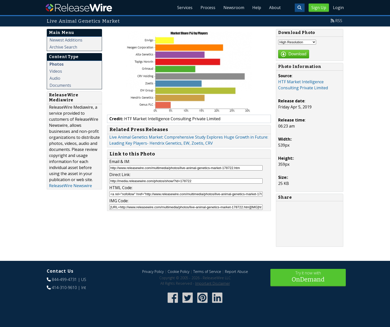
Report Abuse (236, 271)
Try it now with (308, 277)
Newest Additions (66, 40)
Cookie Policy (178, 271)
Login (338, 7)
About (275, 7)
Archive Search (63, 47)
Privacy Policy (153, 271)
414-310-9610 (64, 287)
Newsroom (233, 7)
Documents (60, 85)
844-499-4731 (64, 279)
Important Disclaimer (212, 283)
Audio (55, 78)
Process (208, 7)
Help (256, 7)
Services (184, 7)
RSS (338, 20)
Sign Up (318, 7)
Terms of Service (207, 271)
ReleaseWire (78, 8)
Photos (57, 64)
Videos (56, 71)
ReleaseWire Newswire (70, 185)
